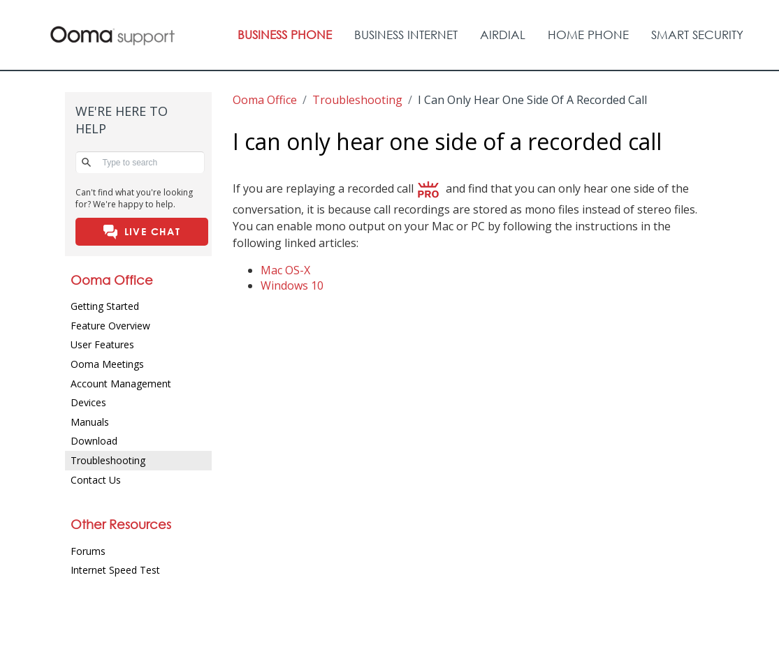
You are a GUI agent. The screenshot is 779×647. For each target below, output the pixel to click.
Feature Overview (110, 325)
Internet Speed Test (115, 570)
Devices (88, 402)
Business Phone (285, 34)
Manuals (90, 422)
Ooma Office (265, 99)
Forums (88, 551)
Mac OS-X (285, 270)
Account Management (121, 383)
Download (94, 440)
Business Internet (406, 34)
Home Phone (588, 34)
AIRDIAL (502, 34)
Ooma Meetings (107, 364)
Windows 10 (292, 285)
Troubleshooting (108, 460)
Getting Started (105, 306)
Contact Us (96, 479)
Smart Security (697, 34)
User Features (102, 344)
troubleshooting (357, 99)
